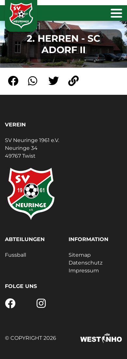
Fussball (15, 255)
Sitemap (80, 255)
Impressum (84, 270)
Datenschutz (86, 263)
